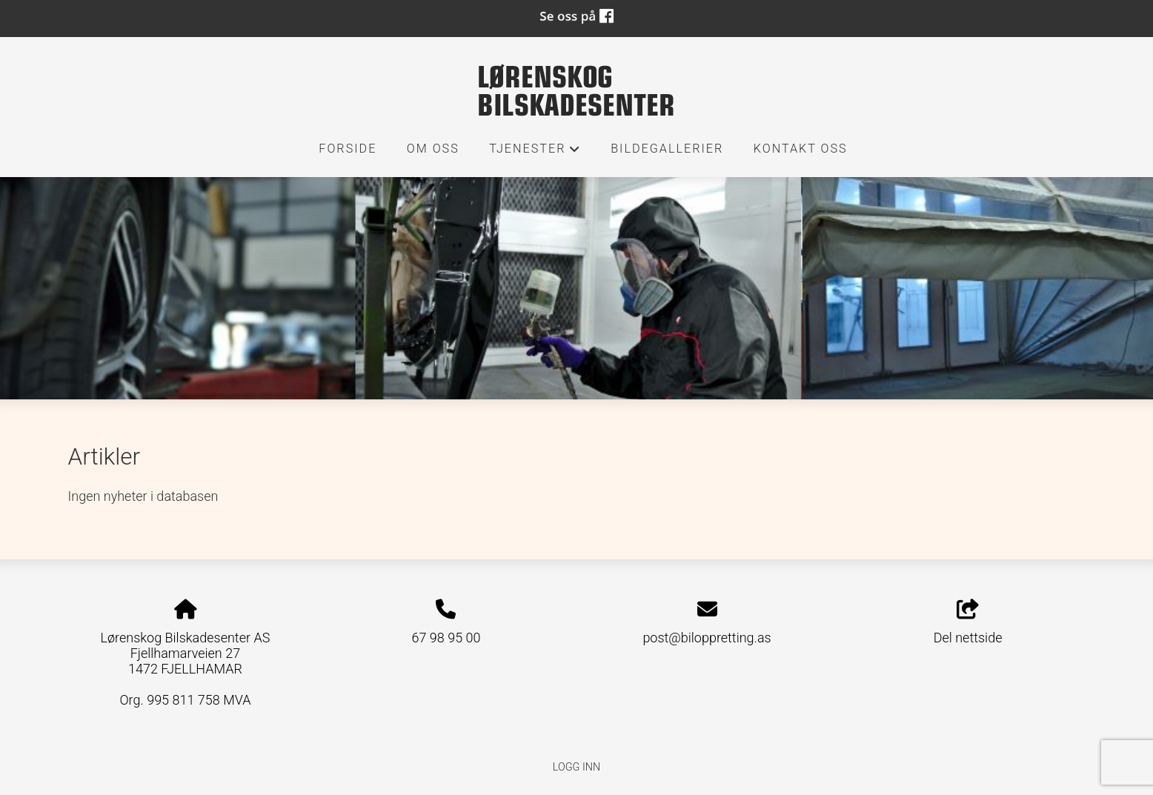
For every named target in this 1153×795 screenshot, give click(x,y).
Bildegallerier (667, 149)
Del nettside (968, 622)
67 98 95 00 (445, 637)
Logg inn (576, 767)
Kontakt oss (801, 149)
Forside (347, 149)
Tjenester (535, 153)
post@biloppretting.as (706, 637)
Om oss (433, 149)
